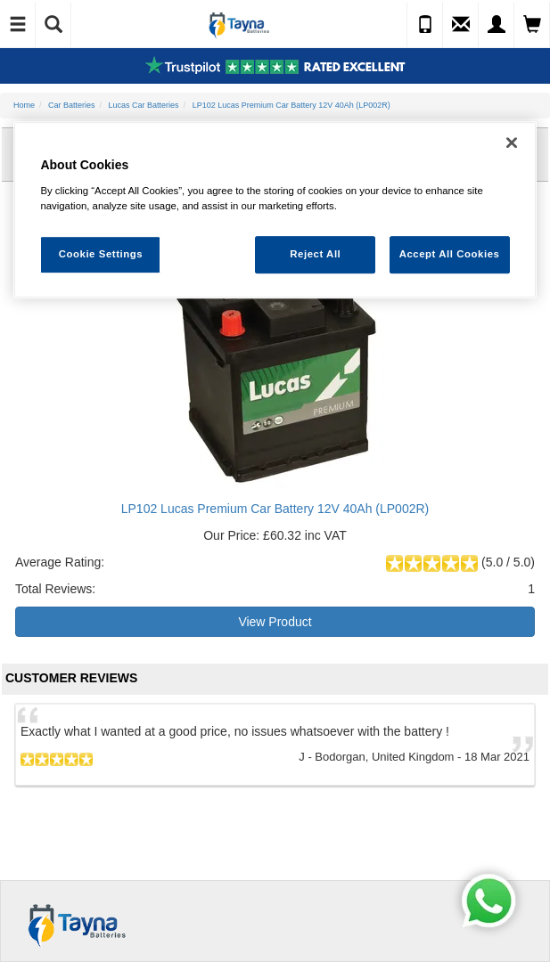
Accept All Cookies (449, 254)
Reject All (315, 254)
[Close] (511, 142)
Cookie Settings (101, 254)
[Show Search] (53, 25)
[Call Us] (425, 25)
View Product (274, 622)
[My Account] (496, 25)
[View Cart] (532, 25)
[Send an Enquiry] (461, 25)
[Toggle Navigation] (18, 25)
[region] (274, 209)
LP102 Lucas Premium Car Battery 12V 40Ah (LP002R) (275, 508)
